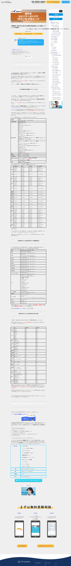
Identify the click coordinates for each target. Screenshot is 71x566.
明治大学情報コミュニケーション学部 (57, 73)
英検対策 (54, 48)
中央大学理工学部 (56, 62)
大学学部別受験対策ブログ (54, 52)
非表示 (29, 56)
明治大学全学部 (55, 67)
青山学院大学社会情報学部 (57, 95)
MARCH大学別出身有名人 (56, 34)
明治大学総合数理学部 (57, 82)
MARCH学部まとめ (54, 36)
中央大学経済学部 (56, 64)
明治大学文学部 (55, 76)
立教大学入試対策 (54, 86)
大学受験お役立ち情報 (28, 33)
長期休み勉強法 (54, 50)
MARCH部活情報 (54, 39)
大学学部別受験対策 (45, 28)
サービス (39, 28)
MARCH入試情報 (18, 33)
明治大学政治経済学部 (57, 74)
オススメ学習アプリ (54, 42)
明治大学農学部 (55, 84)
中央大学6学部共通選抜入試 (57, 56)
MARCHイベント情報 (55, 23)
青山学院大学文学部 (56, 91)
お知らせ (51, 20)
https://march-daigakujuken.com (25, 476)
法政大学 (14, 228)
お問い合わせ (66, 28)
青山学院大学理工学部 (57, 93)
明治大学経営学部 (56, 81)
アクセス (61, 28)
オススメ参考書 (54, 41)
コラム (58, 28)
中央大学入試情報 (56, 26)
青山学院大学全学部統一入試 (57, 90)
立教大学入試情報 (56, 31)
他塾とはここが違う (33, 28)
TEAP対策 (54, 47)
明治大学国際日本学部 (57, 70)
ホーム (27, 28)
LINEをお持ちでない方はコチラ (45, 545)
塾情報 (52, 44)
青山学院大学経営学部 (57, 97)
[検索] (60, 11)
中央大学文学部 (55, 59)
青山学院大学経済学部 (57, 99)
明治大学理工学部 (56, 79)
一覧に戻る (28, 485)
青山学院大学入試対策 (55, 87)
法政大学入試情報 (38, 33)
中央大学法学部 (55, 61)
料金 (55, 28)
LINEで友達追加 (22, 545)
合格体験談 (52, 28)
